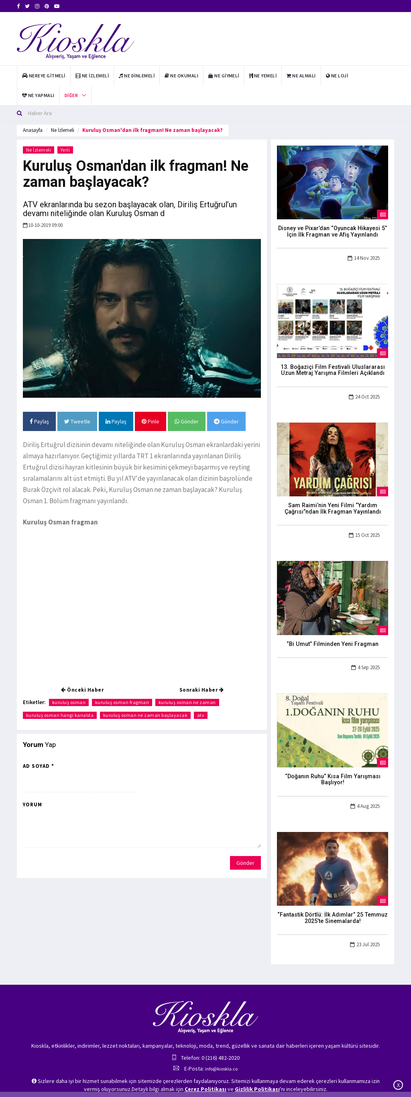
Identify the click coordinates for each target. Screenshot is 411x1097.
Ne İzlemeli (62, 130)
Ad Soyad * (38, 766)
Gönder (187, 421)
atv (201, 715)
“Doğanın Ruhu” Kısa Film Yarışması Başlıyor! (333, 772)
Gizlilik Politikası (257, 1089)
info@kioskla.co (221, 1058)
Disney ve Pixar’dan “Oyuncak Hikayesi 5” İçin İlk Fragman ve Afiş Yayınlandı (333, 231)
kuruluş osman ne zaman (187, 702)
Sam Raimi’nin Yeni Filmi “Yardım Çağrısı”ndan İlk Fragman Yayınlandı (333, 506)
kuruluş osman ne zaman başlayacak (146, 715)
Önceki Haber (82, 689)
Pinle (150, 421)
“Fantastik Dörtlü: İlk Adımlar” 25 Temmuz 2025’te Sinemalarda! (332, 907)
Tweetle (77, 421)
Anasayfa (33, 130)
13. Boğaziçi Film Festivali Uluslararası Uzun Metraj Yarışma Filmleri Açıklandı (333, 368)
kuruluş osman (69, 702)
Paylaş (39, 421)
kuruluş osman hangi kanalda (60, 715)
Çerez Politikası (205, 1089)
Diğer (71, 95)
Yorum (32, 804)
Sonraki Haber (201, 689)
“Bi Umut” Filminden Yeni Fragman (332, 641)
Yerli (66, 150)
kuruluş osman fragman (123, 702)
